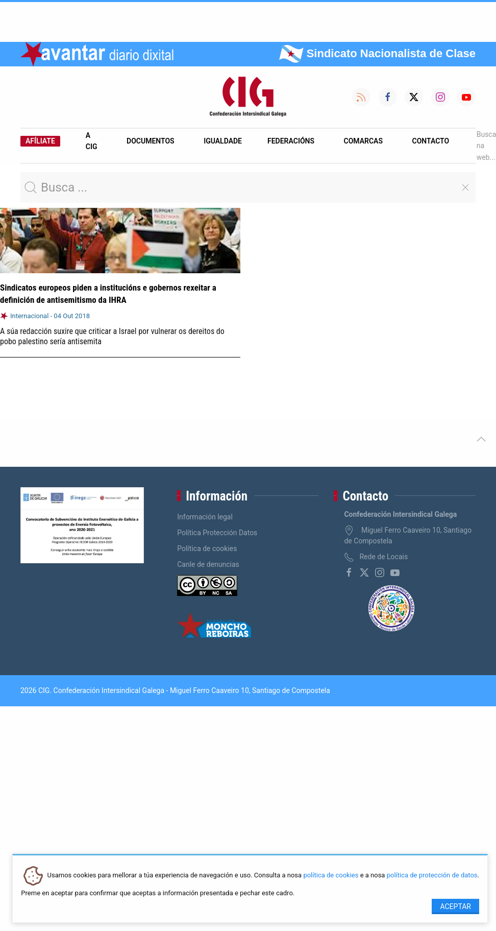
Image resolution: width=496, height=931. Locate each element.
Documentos (151, 141)
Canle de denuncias (208, 564)
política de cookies (330, 875)
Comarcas (363, 141)
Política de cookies (207, 548)
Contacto (431, 141)
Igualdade (223, 141)
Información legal (205, 517)
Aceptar (455, 906)
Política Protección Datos (217, 533)
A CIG (91, 141)
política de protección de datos (432, 875)
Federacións (290, 141)
